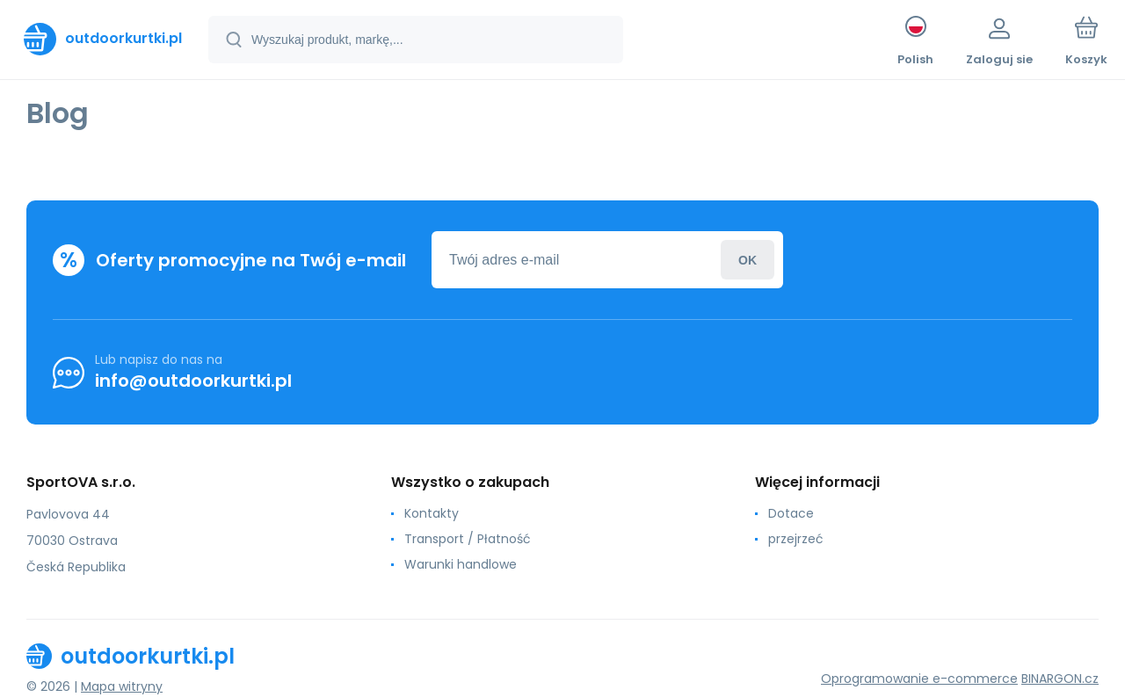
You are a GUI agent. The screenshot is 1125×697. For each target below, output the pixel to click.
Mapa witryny (122, 686)
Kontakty (431, 513)
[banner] (103, 38)
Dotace (791, 513)
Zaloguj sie (747, 260)
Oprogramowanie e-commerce (919, 678)
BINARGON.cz (1060, 678)
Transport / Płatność (467, 539)
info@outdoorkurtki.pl (193, 380)
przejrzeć (796, 539)
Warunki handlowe (460, 564)
